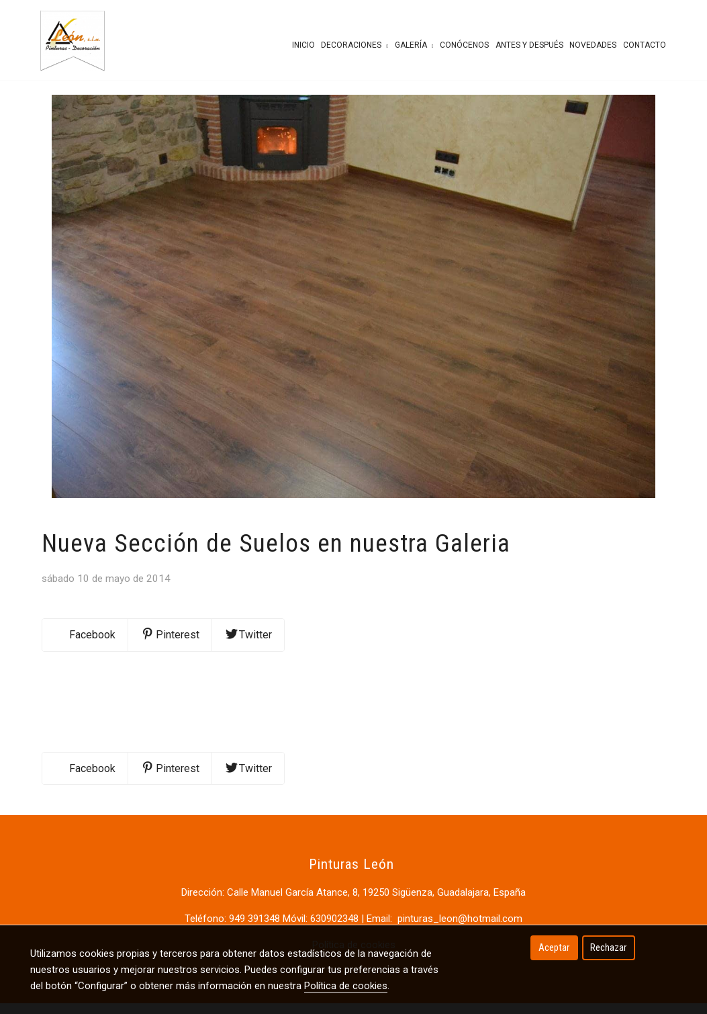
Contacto (644, 45)
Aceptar (553, 947)
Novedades (592, 45)
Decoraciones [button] (354, 45)
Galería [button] (414, 45)
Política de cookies (345, 986)
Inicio (303, 45)
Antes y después (529, 45)
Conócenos (464, 45)
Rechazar (608, 947)
